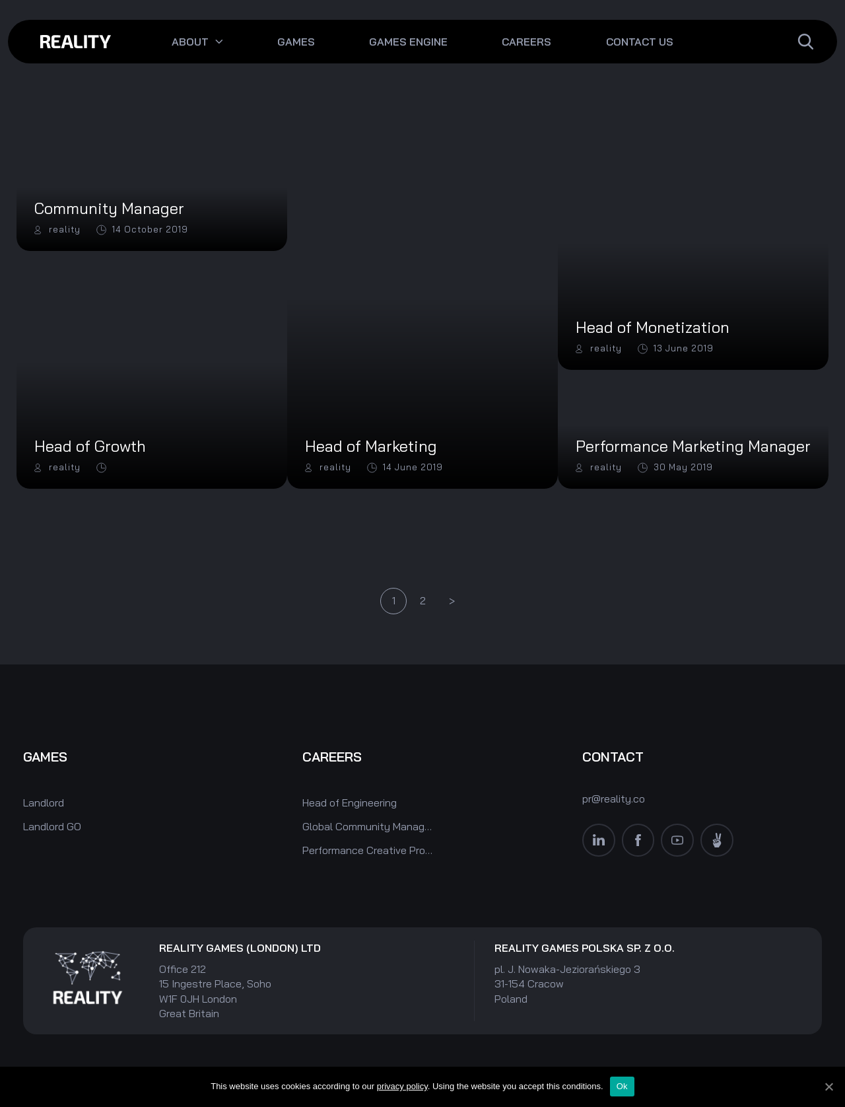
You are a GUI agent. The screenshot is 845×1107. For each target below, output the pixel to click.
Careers (526, 41)
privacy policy (402, 1086)
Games (296, 41)
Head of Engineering (349, 802)
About (190, 41)
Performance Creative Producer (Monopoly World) (368, 850)
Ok (622, 1086)
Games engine (408, 41)
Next (451, 602)
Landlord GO (52, 826)
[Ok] (828, 1086)
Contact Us (639, 41)
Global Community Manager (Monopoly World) (368, 826)
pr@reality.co (613, 798)
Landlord (43, 802)
